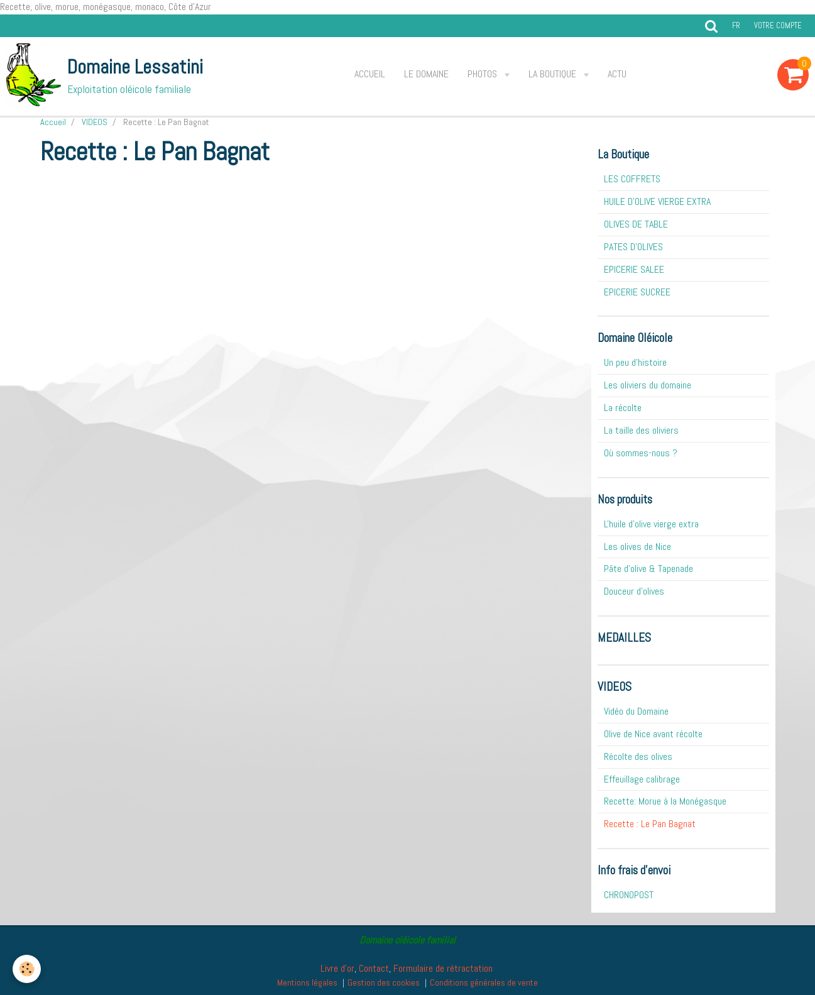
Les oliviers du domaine (647, 385)
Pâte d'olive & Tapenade (648, 568)
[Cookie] (27, 969)
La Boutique (553, 73)
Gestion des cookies (383, 982)
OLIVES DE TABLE (636, 224)
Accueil (369, 73)
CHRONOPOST (629, 894)
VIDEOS (94, 122)
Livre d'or (337, 968)
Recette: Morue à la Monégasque (665, 801)
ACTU (617, 73)
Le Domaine (426, 73)
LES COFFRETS (632, 178)
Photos (484, 73)
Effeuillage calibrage (642, 779)
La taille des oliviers (641, 430)
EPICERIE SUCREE (637, 292)
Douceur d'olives (634, 591)
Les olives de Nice (637, 546)
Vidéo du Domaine (636, 711)
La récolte (623, 407)
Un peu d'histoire (635, 362)
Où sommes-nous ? (640, 452)
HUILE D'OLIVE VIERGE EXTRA (657, 201)
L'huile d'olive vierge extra (651, 523)
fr (736, 25)
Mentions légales (307, 982)
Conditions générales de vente (484, 982)
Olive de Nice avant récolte (653, 733)
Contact (374, 968)
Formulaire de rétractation (443, 968)
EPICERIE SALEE (634, 269)
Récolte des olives (638, 756)
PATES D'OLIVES (633, 246)
